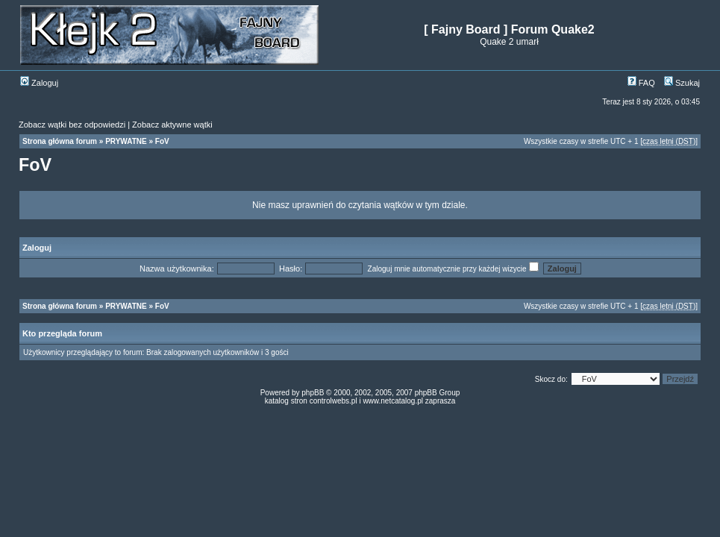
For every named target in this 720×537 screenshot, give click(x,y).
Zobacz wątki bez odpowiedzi (72, 124)
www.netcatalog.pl (393, 401)
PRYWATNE (126, 141)
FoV (162, 141)
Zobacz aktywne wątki (172, 124)
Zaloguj (39, 82)
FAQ (641, 82)
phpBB (312, 393)
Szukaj (682, 82)
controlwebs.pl (333, 401)
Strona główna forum (59, 141)
